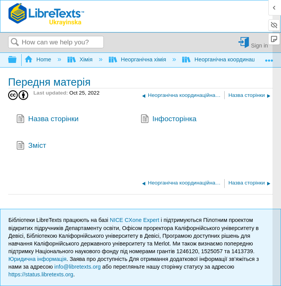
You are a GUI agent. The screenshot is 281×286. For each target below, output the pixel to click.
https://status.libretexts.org (40, 274)
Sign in (259, 45)
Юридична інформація (37, 259)
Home (38, 59)
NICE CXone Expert (135, 220)
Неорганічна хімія (138, 59)
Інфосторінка (168, 119)
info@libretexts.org (77, 267)
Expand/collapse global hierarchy (17, 60)
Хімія (81, 59)
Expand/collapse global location (269, 58)
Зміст (31, 146)
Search (15, 43)
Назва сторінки (47, 119)
